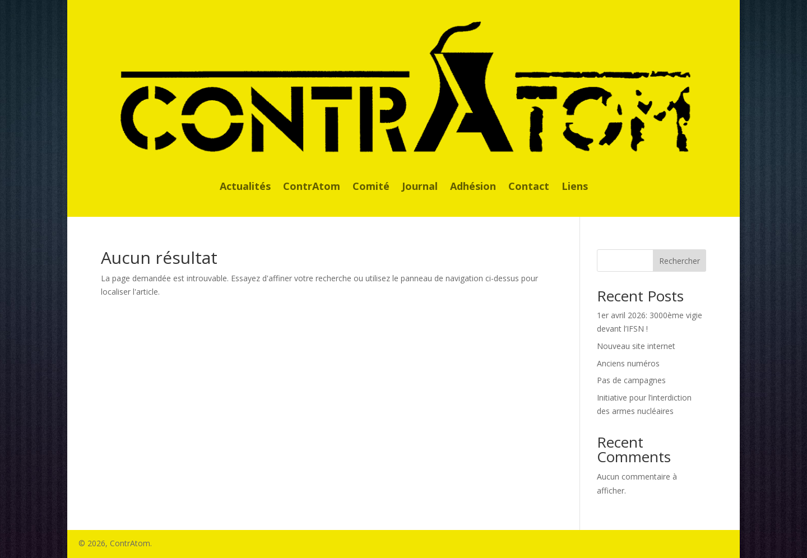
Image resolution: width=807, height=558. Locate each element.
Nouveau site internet (636, 346)
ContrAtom (311, 187)
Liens (575, 187)
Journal (420, 187)
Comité (371, 187)
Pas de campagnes (631, 380)
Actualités (245, 187)
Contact (528, 187)
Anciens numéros (628, 363)
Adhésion (473, 187)
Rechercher (679, 260)
